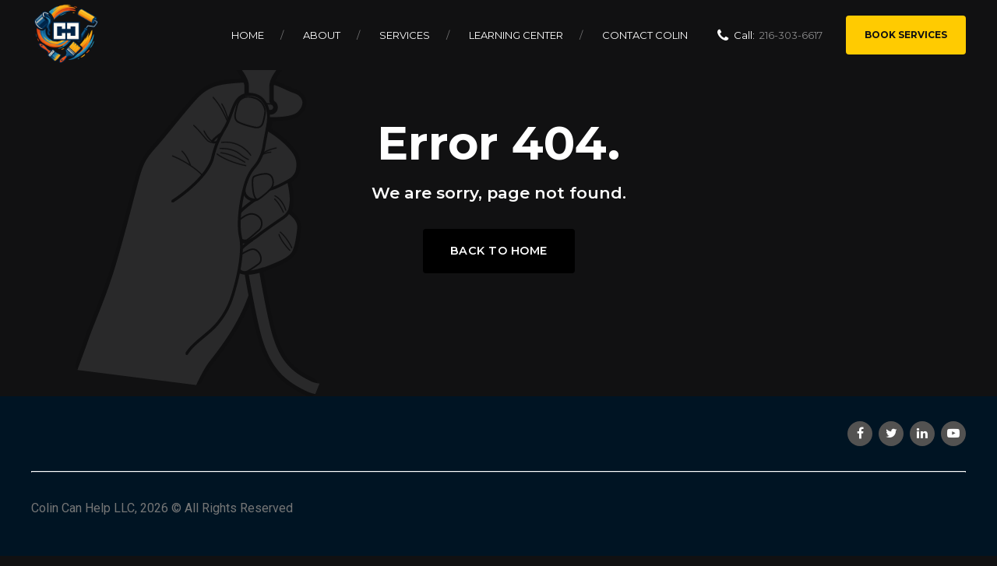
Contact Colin (645, 35)
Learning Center (516, 35)
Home (247, 35)
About (321, 35)
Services (404, 35)
